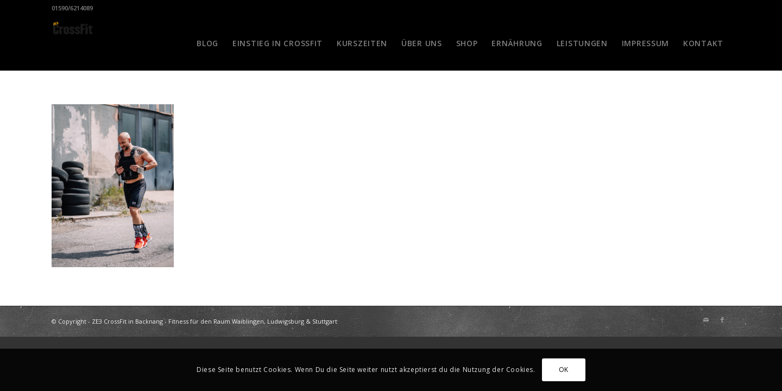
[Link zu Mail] (706, 320)
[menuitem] (207, 43)
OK (564, 369)
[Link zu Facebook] (722, 320)
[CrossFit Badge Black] (73, 43)
